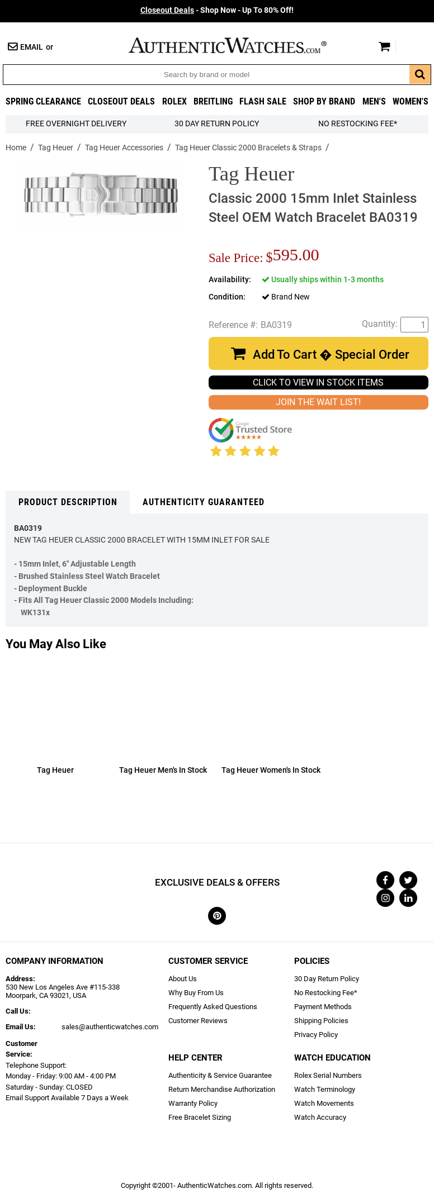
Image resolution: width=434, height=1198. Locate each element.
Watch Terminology (324, 1089)
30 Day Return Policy (326, 978)
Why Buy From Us (196, 992)
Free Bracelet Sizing (199, 1117)
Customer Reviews (198, 1020)
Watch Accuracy (320, 1117)
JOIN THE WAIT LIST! (318, 402)
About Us (182, 978)
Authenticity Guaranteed (204, 502)
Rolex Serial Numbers (328, 1075)
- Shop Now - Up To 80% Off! (217, 10)
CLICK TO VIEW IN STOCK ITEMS (318, 382)
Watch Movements (324, 1103)
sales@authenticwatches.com (110, 1027)
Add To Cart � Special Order (331, 355)
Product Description (67, 502)
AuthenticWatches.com (239, 45)
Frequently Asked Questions (212, 1006)
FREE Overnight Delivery (76, 124)
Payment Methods (323, 1006)
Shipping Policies (321, 1020)
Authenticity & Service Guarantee (220, 1075)
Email (31, 47)
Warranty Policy (193, 1103)
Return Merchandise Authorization (221, 1089)
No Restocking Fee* (357, 124)
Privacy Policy (316, 1034)
